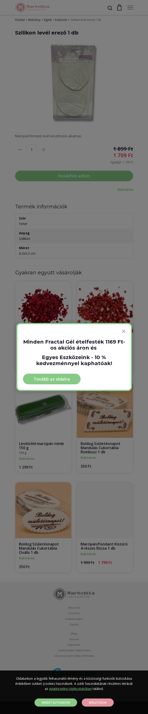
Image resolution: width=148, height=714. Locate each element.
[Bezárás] (123, 331)
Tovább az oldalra (52, 379)
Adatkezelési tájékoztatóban (70, 688)
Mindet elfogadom (56, 703)
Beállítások (98, 703)
